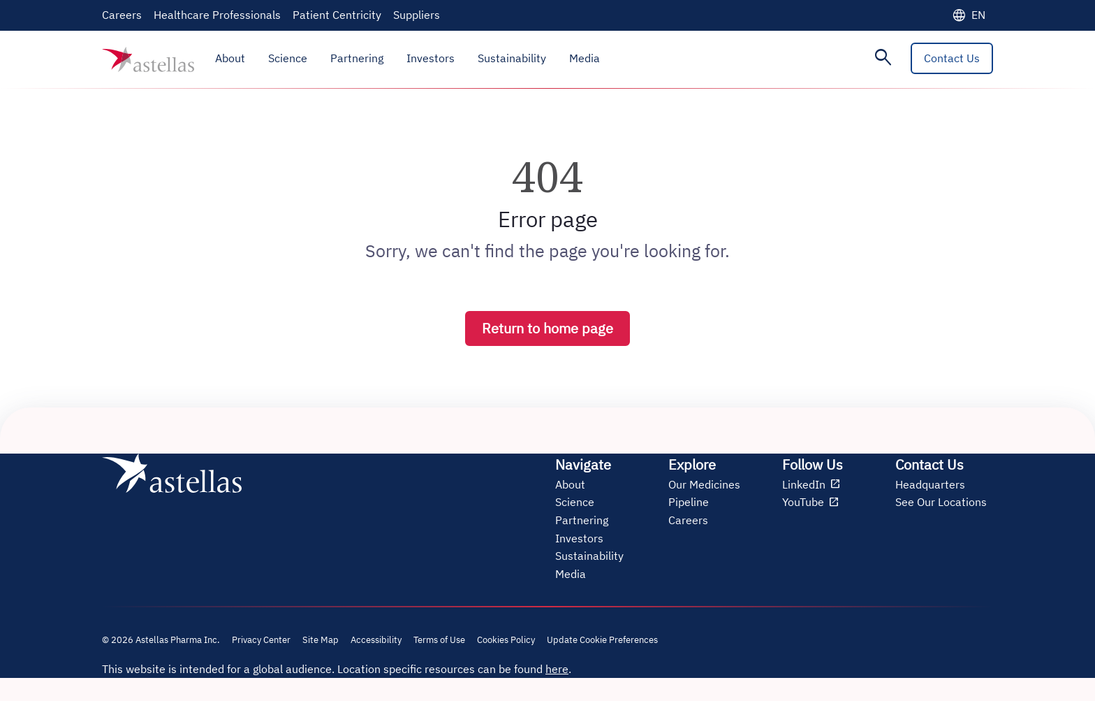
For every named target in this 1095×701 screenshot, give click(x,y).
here (556, 669)
